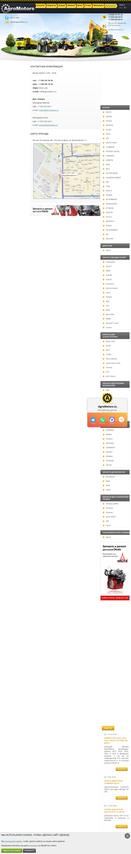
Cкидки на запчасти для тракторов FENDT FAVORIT (115, 750)
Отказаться (29, 851)
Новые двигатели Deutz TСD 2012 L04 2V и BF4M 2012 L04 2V (115, 427)
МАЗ (5, 164)
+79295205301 (102, 420)
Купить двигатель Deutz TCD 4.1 (113, 230)
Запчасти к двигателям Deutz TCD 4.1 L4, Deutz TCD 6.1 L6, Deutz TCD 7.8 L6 (115, 484)
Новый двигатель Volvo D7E (113, 283)
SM (5, 182)
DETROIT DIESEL (10, 151)
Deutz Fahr (8, 341)
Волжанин (8, 476)
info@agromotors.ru (19, 22)
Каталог (50, 822)
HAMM (6, 434)
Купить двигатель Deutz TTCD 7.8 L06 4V (114, 149)
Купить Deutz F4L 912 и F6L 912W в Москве (115, 204)
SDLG (6, 134)
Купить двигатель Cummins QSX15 (113, 120)
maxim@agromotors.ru (49, 110)
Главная (34, 822)
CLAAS (6, 129)
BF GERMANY (9, 199)
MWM (6, 318)
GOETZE (7, 212)
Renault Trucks (10, 323)
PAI (5, 234)
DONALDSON (9, 203)
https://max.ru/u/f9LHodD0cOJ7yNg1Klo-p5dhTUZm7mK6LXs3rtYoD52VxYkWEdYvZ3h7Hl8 (112, 420)
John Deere (8, 376)
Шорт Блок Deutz (113, 394)
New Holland (9, 359)
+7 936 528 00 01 (115, 17)
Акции (50, 825)
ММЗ (6, 270)
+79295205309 (93, 420)
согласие (33, 845)
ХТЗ (5, 372)
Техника (51, 828)
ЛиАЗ (6, 490)
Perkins (7, 297)
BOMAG (7, 456)
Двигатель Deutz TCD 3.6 (116, 697)
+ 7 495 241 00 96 (45, 80)
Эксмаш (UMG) (10, 503)
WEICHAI (7, 238)
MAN (6, 310)
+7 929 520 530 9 (44, 121)
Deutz (6, 250)
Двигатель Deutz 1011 (115, 721)
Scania (6, 327)
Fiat (5, 305)
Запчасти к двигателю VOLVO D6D (116, 524)
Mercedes (8, 314)
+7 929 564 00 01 (115, 19)
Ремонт (33, 828)
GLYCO (6, 217)
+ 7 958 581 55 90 (45, 84)
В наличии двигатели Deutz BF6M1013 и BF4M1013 (116, 310)
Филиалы (51, 831)
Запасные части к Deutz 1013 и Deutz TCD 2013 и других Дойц (115, 592)
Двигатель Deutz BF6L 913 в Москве (115, 256)
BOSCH (7, 190)
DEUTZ (6, 112)
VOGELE (7, 439)
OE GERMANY (9, 230)
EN (120, 7)
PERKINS (7, 125)
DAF (5, 301)
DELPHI (7, 116)
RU (125, 7)
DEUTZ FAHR (9, 142)
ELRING (7, 195)
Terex (6, 525)
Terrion (7, 367)
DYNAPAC (8, 430)
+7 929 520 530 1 (44, 106)
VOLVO (6, 121)
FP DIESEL (8, 208)
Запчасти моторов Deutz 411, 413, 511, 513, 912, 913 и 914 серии (115, 628)
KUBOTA (7, 160)
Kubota (7, 275)
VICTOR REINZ (9, 173)
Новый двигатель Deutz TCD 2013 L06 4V (114, 369)
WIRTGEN (8, 443)
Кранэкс (7, 512)
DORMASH (8, 447)
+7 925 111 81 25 (115, 14)
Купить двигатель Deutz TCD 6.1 (113, 177)
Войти (122, 5)
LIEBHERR (8, 156)
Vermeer (7, 508)
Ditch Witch (8, 516)
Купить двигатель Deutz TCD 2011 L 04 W (114, 672)
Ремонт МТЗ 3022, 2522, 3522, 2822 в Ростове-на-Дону (116, 79)
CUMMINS (8, 147)
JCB (5, 138)
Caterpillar (8, 262)
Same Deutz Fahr (11, 363)
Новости (34, 825)
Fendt (6, 345)
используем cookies (13, 841)
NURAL (6, 225)
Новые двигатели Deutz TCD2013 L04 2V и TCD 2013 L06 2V (115, 341)
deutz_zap (14, 17)
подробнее (121, 107)
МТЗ (5, 169)
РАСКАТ (7, 452)
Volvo (6, 416)
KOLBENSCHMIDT (11, 177)
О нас (32, 831)
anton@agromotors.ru (48, 125)
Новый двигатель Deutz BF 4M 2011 (113, 455)
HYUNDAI (7, 460)
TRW (5, 186)
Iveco (6, 292)
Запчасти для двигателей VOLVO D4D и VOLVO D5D (115, 556)
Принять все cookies (12, 851)
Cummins (8, 284)
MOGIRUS (8, 221)
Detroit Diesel (9, 288)
